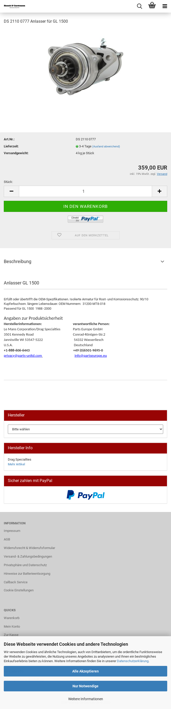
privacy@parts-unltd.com (23, 355)
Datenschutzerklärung (133, 661)
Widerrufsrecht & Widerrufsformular (29, 548)
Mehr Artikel (16, 464)
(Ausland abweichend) (106, 146)
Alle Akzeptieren (85, 671)
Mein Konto (12, 626)
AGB (7, 539)
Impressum (12, 531)
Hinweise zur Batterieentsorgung (27, 573)
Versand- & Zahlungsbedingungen (28, 556)
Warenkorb (11, 618)
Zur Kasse (11, 635)
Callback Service (16, 582)
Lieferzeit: (11, 146)
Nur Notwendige (85, 686)
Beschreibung (17, 261)
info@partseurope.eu (91, 355)
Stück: (8, 182)
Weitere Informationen (85, 699)
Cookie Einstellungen (19, 590)
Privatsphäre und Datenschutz (25, 565)
